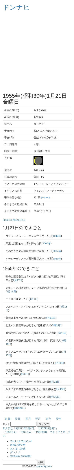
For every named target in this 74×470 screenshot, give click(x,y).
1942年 (57, 235)
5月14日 (57, 325)
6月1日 (62, 332)
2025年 (57, 258)
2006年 (46, 243)
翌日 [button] (17, 418)
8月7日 (25, 374)
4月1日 (34, 299)
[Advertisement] (37, 52)
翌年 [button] (58, 418)
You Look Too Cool (21, 441)
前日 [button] (7, 418)
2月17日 (17, 280)
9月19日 (60, 389)
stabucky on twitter (20, 456)
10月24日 (19, 408)
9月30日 (55, 396)
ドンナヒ (16, 7)
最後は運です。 (19, 445)
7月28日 (59, 362)
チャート (45, 197)
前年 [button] (48, 418)
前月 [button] (28, 418)
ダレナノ (15, 452)
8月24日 (55, 381)
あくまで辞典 (17, 448)
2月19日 (11, 291)
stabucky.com (44, 466)
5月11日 (50, 317)
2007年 (57, 251)
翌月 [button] (37, 418)
